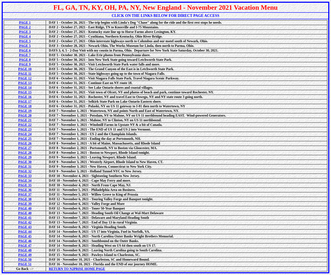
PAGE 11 (24, 73)
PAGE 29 (24, 157)
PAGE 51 (24, 264)
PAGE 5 (25, 41)
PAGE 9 (25, 64)
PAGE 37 (24, 194)
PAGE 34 (24, 180)
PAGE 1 (25, 22)
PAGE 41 (24, 217)
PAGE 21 (24, 120)
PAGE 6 (25, 50)
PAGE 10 (24, 69)
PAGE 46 (24, 241)
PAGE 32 (24, 171)
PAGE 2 (25, 27)
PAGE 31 (24, 166)
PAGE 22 (24, 125)
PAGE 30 (24, 162)
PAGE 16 (24, 97)
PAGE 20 (24, 115)
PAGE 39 (24, 204)
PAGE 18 (24, 106)
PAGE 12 (24, 78)
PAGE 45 (24, 236)
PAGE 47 (24, 245)
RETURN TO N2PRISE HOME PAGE (77, 269)
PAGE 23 (24, 129)
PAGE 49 (24, 255)
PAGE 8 (25, 59)
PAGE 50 (24, 259)
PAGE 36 (24, 190)
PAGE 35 (24, 185)
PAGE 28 (24, 152)
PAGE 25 (24, 138)
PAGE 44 (24, 231)
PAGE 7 (25, 55)
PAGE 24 (24, 134)
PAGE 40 (24, 208)
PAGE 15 (24, 92)
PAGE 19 (24, 111)
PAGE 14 (24, 87)
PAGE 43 (24, 227)
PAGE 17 (24, 101)
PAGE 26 (24, 143)
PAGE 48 (24, 250)
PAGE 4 (25, 36)
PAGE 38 (24, 199)
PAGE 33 (24, 176)
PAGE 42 (24, 222)
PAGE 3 (25, 32)
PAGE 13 (24, 83)
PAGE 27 (24, 148)
